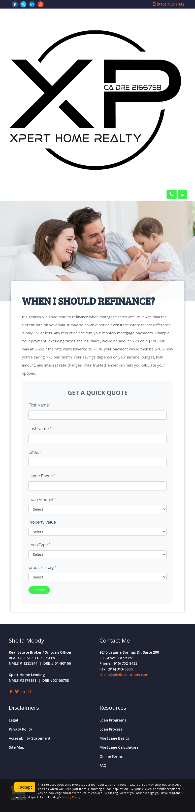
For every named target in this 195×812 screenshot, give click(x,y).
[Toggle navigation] (182, 194)
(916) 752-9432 (168, 4)
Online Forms (111, 756)
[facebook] (15, 4)
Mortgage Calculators (119, 747)
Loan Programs (113, 720)
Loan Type (39, 545)
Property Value (43, 522)
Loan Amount (42, 499)
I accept (25, 787)
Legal (13, 720)
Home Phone (41, 476)
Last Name (39, 428)
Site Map (16, 747)
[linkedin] (32, 4)
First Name (39, 405)
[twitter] (23, 4)
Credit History (42, 567)
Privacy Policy (20, 729)
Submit (39, 590)
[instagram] (40, 4)
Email (34, 452)
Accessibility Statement (30, 738)
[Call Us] (172, 194)
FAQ (103, 765)
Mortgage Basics (114, 738)
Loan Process (111, 729)
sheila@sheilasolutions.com (124, 674)
